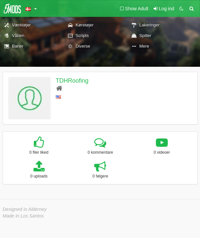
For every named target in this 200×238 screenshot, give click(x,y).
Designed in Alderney (25, 209)
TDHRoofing (72, 80)
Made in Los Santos (23, 215)
